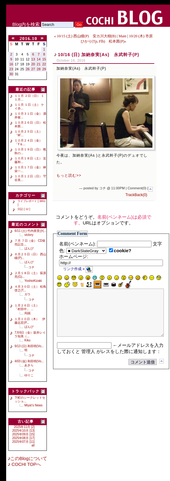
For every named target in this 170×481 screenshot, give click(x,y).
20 (33, 64)
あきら (29, 365)
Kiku (27, 340)
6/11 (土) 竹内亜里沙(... (30, 230)
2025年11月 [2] (24, 427)
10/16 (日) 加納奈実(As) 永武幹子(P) (98, 54)
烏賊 (27, 313)
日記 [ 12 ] (24, 209)
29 (44, 69)
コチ (31, 267)
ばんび (29, 248)
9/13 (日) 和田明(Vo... (29, 346)
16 (11, 64)
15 (44, 59)
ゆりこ (29, 375)
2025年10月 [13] (23, 430)
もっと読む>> (68, 175)
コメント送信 (143, 371)
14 (38, 59)
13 (33, 59)
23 (11, 69)
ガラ (27, 294)
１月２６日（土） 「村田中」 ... (28, 307)
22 (44, 64)
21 (38, 64)
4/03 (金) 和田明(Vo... (29, 361)
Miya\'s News (33, 405)
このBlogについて (28, 458)
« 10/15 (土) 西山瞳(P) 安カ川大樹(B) (85, 36)
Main (122, 36)
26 (28, 69)
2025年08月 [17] (23, 438)
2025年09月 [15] (23, 434)
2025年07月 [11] (23, 441)
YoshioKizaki (33, 280)
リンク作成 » (78, 269)
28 (38, 69)
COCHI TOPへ (25, 464)
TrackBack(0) (136, 195)
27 (33, 69)
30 (11, 74)
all (32, 445)
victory (28, 234)
